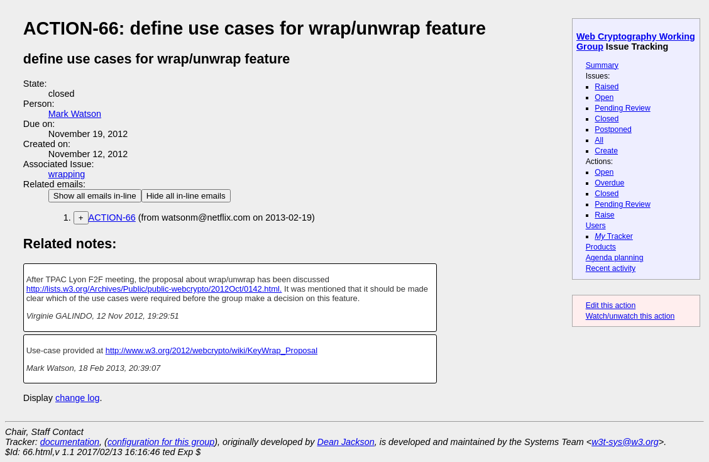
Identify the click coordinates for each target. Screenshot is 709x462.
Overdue (609, 183)
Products (601, 247)
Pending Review (622, 108)
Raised (606, 86)
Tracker (614, 236)
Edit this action (611, 305)
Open (604, 97)
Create (606, 150)
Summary (602, 65)
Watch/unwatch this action (630, 316)
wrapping (66, 174)
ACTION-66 (112, 217)
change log (77, 398)
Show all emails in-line (94, 196)
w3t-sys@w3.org (625, 442)
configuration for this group (160, 442)
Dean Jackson (346, 442)
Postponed (613, 129)
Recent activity (611, 268)
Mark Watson (74, 114)
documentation (69, 442)
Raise (604, 215)
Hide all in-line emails (186, 196)
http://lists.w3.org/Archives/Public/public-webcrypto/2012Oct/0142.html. (154, 289)
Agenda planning (615, 257)
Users (596, 225)
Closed (606, 118)
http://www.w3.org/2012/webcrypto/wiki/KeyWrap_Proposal (211, 350)
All (599, 140)
